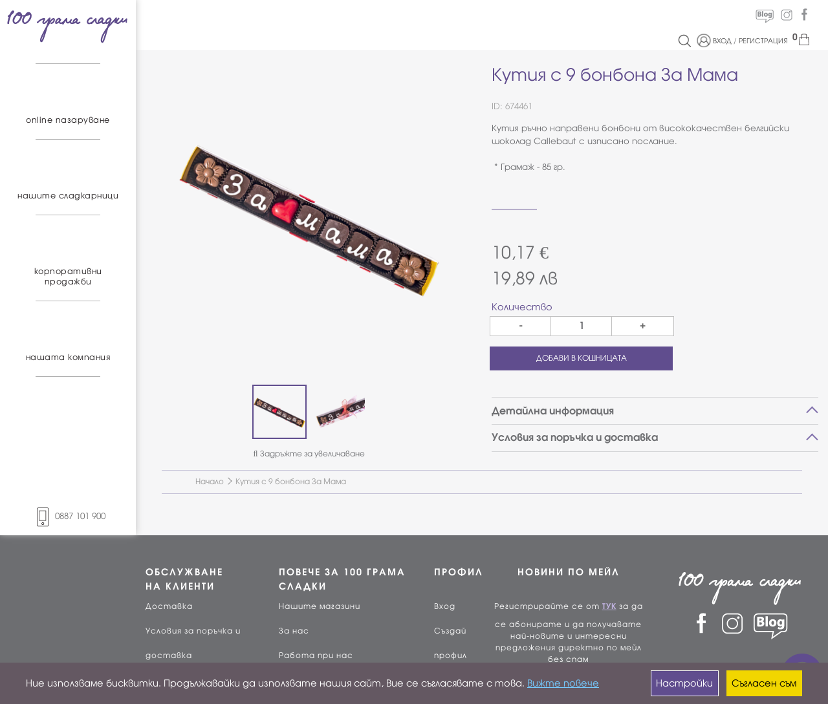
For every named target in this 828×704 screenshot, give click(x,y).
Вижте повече (563, 683)
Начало (209, 481)
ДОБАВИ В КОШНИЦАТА (581, 358)
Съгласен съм (764, 683)
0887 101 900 (67, 516)
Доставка (169, 606)
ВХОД (722, 41)
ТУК (609, 606)
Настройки (684, 683)
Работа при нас (316, 655)
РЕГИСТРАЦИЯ (763, 41)
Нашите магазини (319, 606)
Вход (444, 606)
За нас (294, 630)
